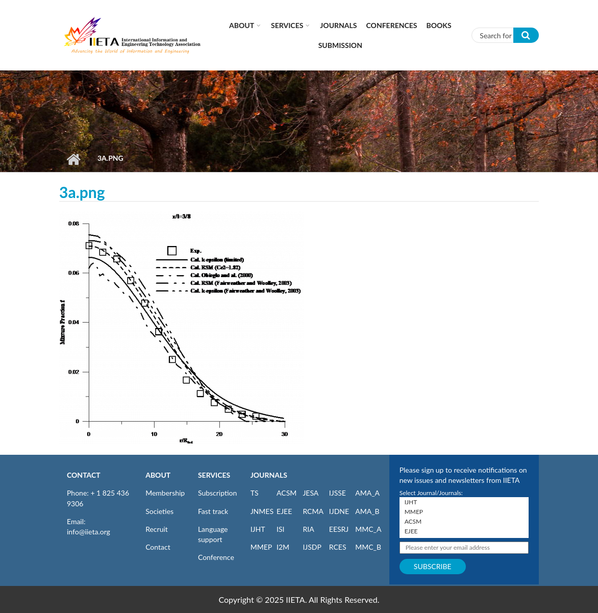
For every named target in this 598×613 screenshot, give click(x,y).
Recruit (156, 529)
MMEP (261, 547)
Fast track (213, 511)
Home (73, 159)
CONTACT (84, 475)
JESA (310, 492)
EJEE (284, 511)
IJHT (258, 529)
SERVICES (214, 475)
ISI (280, 529)
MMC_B (368, 547)
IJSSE (337, 492)
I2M (283, 547)
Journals (338, 25)
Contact (157, 547)
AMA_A (367, 492)
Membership (165, 492)
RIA (308, 529)
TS (255, 492)
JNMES (262, 511)
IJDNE (339, 511)
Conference (216, 557)
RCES (337, 547)
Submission (340, 45)
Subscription (217, 492)
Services (287, 25)
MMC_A (368, 529)
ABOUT (157, 475)
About (241, 25)
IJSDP (312, 547)
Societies (159, 511)
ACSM (286, 492)
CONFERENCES (391, 25)
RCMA (313, 511)
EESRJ (338, 529)
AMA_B (367, 511)
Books (439, 25)
